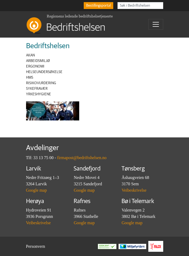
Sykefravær (37, 89)
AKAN (30, 55)
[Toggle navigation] (155, 24)
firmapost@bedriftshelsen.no (82, 157)
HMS (29, 77)
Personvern (35, 246)
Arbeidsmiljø (38, 61)
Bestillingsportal (98, 5)
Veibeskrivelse (133, 190)
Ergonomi (35, 66)
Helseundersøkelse (44, 72)
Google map (36, 190)
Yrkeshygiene (38, 94)
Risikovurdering (41, 83)
